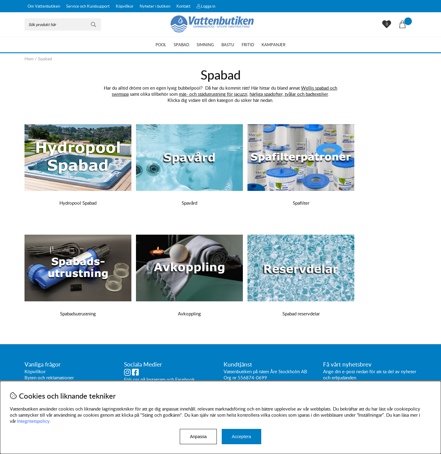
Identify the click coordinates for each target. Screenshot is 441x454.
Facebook (185, 379)
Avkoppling (71, 314)
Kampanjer (273, 44)
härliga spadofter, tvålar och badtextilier (289, 94)
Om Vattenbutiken (44, 6)
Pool (161, 44)
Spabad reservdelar (171, 314)
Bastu (227, 44)
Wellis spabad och (319, 88)
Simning (205, 44)
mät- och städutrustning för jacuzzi (213, 94)
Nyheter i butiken (155, 6)
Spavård (171, 203)
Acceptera (241, 436)
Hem (29, 58)
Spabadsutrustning (369, 203)
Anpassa (198, 436)
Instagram (155, 379)
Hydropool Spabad (71, 203)
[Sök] (62, 24)
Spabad (181, 44)
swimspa (120, 94)
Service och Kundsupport (88, 6)
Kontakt (183, 6)
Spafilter (270, 203)
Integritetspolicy (33, 421)
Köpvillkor (125, 6)
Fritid (248, 44)
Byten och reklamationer (49, 377)
